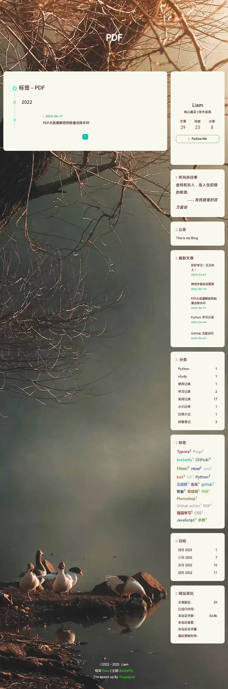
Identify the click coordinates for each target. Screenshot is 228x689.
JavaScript (186, 520)
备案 (195, 484)
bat (181, 476)
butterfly (185, 459)
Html (196, 468)
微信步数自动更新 (202, 284)
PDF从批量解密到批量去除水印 (66, 123)
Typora (184, 451)
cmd (207, 468)
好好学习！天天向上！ (202, 268)
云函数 (183, 484)
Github (202, 459)
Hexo (183, 468)
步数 (202, 520)
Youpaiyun (127, 677)
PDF (207, 505)
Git (190, 476)
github (207, 484)
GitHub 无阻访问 (202, 333)
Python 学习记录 (202, 317)
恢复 (181, 491)
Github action (189, 505)
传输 (205, 491)
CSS (198, 513)
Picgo (198, 451)
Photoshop (187, 498)
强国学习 (185, 513)
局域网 (193, 491)
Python (202, 476)
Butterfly (126, 670)
